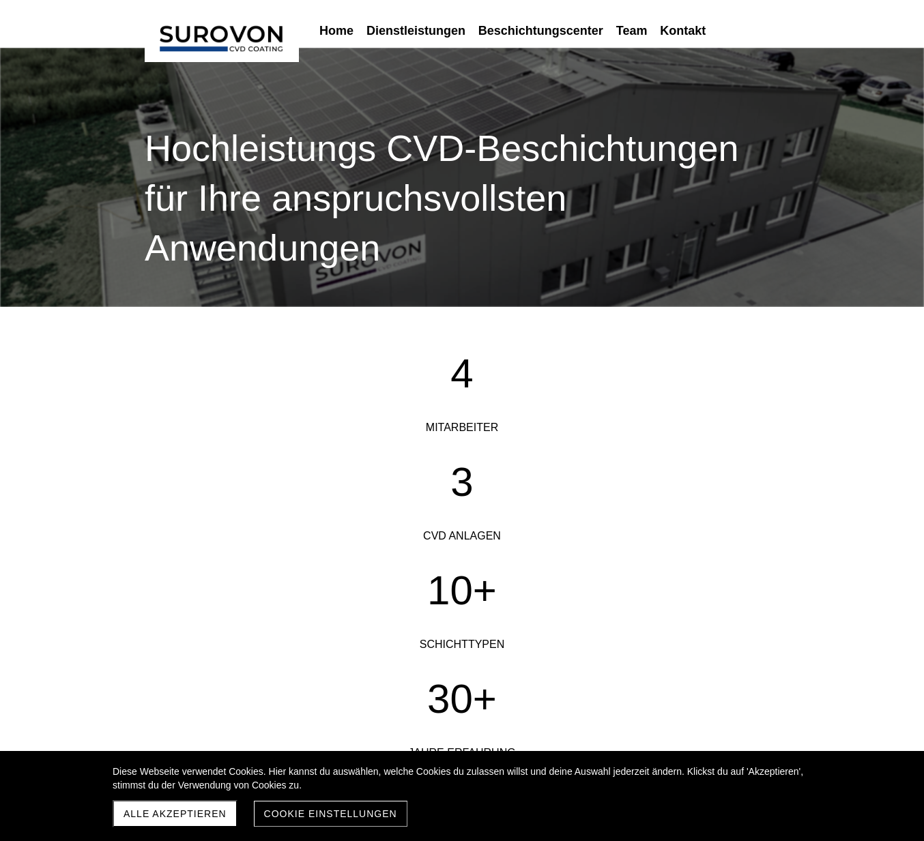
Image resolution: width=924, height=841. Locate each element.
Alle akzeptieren (175, 813)
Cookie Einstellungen (330, 813)
